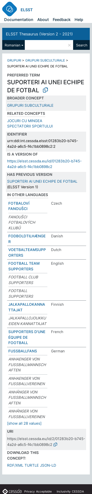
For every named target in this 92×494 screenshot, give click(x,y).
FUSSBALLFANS (22, 351)
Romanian (12, 45)
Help (79, 19)
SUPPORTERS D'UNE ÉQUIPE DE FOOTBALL (26, 337)
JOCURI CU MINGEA (24, 120)
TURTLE (32, 465)
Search (81, 45)
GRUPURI (14, 60)
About (43, 19)
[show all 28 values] (24, 423)
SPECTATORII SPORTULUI (30, 126)
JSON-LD (48, 465)
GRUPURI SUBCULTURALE (45, 60)
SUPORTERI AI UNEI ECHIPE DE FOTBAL (42, 181)
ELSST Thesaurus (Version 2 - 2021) (39, 34)
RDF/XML (15, 465)
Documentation (18, 19)
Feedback (62, 19)
